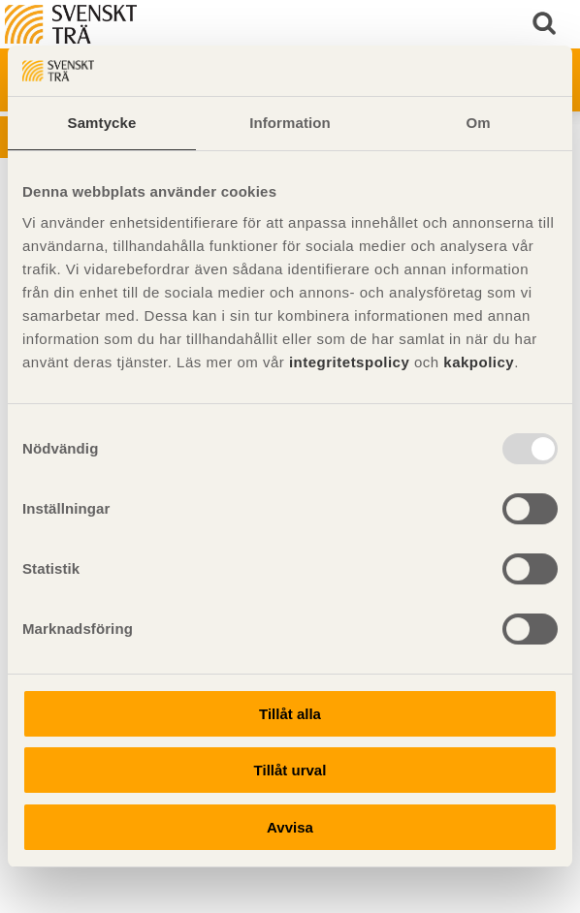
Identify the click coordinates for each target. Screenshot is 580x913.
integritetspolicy (349, 362)
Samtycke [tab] (102, 122)
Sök (546, 24)
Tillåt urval (290, 770)
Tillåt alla (290, 714)
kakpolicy (478, 362)
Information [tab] (290, 122)
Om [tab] (478, 122)
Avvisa (290, 827)
